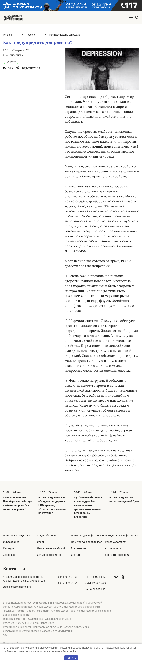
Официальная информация (121, 535)
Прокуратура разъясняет (86, 541)
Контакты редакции (117, 554)
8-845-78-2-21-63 (67, 576)
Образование (11, 541)
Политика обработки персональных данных (30, 643)
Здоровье (9, 554)
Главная (7, 35)
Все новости (78, 548)
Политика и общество (16, 535)
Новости (30, 35)
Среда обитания (47, 535)
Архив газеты (113, 548)
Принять (71, 657)
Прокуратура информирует (87, 535)
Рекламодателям (115, 541)
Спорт (40, 541)
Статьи (75, 554)
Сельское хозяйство (49, 554)
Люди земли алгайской (51, 548)
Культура (8, 548)
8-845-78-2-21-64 (67, 582)
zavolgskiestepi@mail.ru (17, 586)
